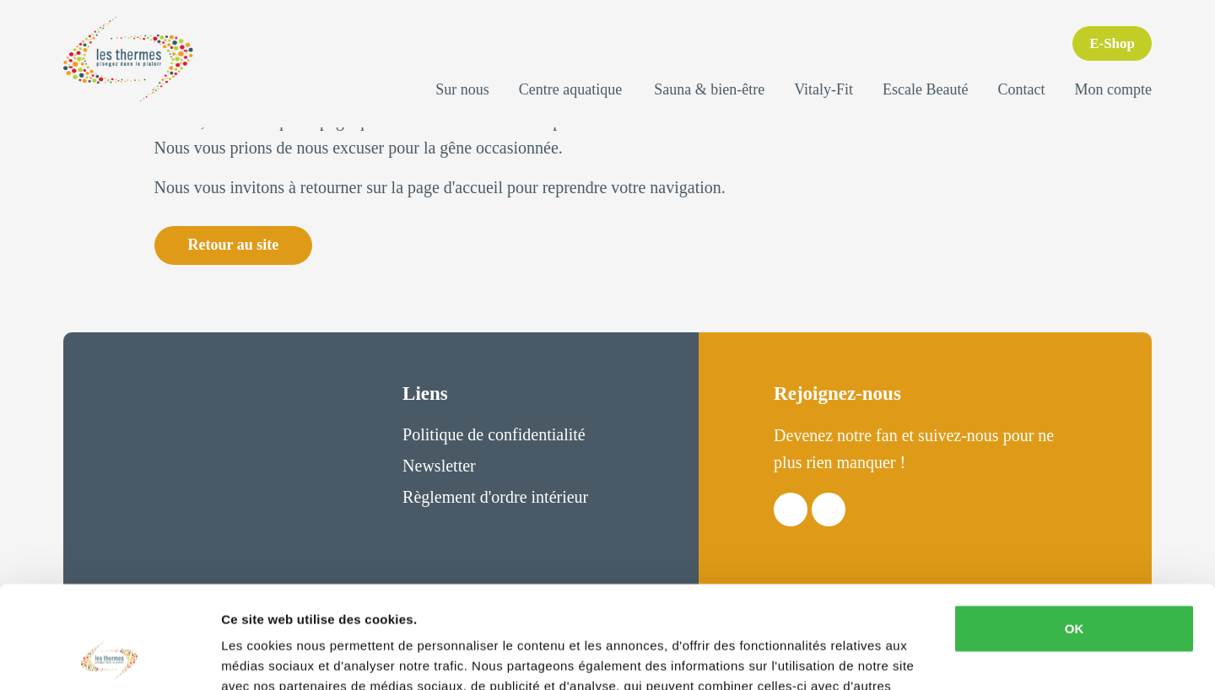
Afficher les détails (278, 657)
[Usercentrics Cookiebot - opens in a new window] (109, 657)
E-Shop (1112, 43)
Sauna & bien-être (709, 89)
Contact (1021, 89)
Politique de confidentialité (494, 434)
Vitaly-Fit (823, 89)
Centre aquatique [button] (570, 89)
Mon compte (1114, 89)
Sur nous (462, 89)
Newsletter (439, 465)
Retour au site (233, 244)
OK (1074, 533)
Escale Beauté (925, 89)
